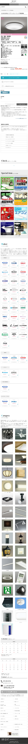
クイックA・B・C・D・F (10, 139)
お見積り (16, 716)
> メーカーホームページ (10, 104)
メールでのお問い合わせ (10, 692)
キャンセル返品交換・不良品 (3, 705)
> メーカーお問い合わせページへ (21, 118)
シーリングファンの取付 (10, 141)
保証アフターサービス (17, 705)
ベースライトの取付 (9, 143)
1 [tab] (14, 165)
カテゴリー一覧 (3, 710)
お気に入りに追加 (14, 74)
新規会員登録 (16, 729)
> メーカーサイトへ (5, 267)
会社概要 (2, 724)
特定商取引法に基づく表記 (18, 724)
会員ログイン (2, 729)
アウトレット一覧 (17, 713)
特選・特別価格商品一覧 (4, 713)
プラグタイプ (8, 147)
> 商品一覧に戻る (22, 104)
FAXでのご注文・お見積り (4, 721)
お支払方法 (2, 701)
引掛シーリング (8, 145)
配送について (16, 701)
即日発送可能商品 (17, 710)
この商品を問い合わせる (9, 86)
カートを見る (2, 716)
